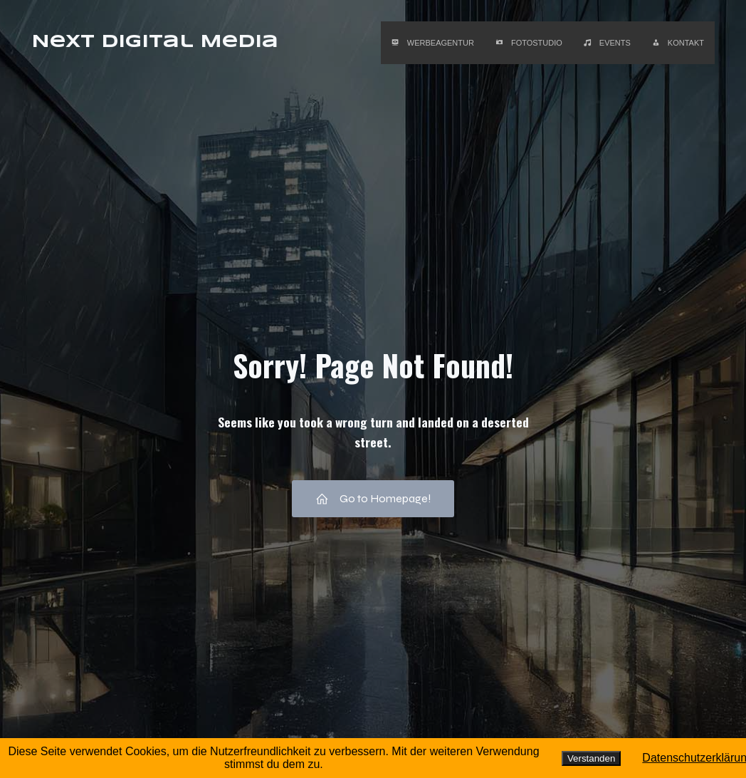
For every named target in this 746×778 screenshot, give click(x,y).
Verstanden (591, 758)
